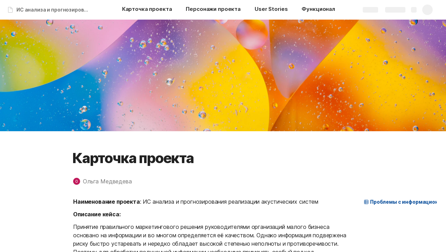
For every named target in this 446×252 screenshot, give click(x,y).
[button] (106, 181)
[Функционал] (318, 10)
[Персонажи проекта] (213, 10)
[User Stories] (271, 10)
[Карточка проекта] (147, 10)
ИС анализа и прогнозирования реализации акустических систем (53, 10)
